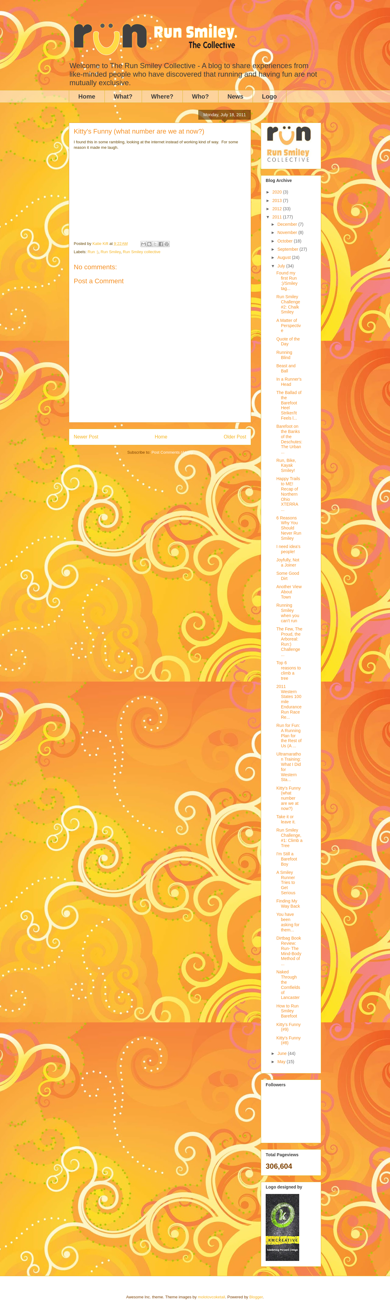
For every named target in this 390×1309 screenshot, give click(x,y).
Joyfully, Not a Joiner (287, 562)
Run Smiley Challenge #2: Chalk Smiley (288, 304)
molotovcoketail (211, 1297)
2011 (277, 217)
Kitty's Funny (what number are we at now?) (288, 798)
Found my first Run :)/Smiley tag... (286, 281)
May (281, 1061)
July (281, 266)
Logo (269, 96)
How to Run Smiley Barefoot (287, 1011)
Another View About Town (289, 591)
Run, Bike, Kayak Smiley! (286, 465)
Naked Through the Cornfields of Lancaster (288, 984)
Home (86, 96)
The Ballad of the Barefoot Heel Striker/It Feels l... (289, 405)
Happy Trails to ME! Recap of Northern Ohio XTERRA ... (288, 494)
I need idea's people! (288, 549)
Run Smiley (111, 252)
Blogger (256, 1297)
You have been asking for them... (288, 922)
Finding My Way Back (288, 904)
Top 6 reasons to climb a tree (288, 670)
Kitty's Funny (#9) (288, 1027)
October (285, 241)
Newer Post (86, 436)
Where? (162, 96)
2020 (277, 192)
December (287, 224)
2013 (277, 200)
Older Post (235, 436)
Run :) (93, 252)
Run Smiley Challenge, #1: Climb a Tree (289, 838)
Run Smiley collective (142, 252)
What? (123, 96)
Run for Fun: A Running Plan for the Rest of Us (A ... (289, 735)
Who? (200, 96)
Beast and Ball (286, 368)
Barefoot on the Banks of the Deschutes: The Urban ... (289, 439)
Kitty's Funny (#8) (288, 1040)
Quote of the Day (288, 342)
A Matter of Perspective (288, 325)
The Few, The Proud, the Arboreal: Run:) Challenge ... (289, 642)
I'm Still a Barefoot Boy (286, 859)
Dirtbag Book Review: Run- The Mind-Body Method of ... (288, 951)
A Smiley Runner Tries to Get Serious (285, 882)
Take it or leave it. (286, 819)
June (282, 1053)
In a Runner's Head (289, 382)
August (284, 257)
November (287, 232)
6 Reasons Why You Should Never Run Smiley (288, 528)
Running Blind (284, 355)
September (288, 249)
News (235, 96)
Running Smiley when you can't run (287, 613)
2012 (277, 208)
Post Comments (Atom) (172, 452)
